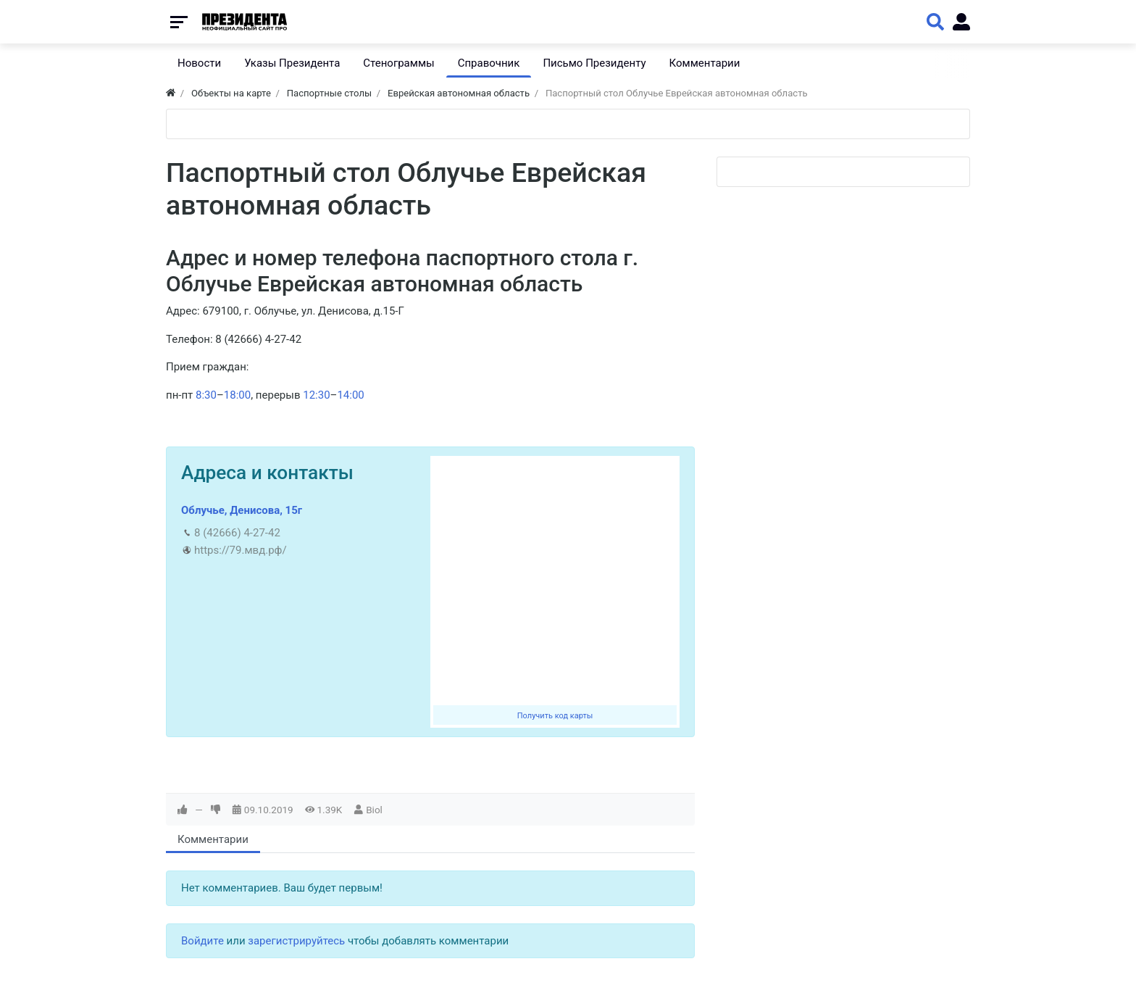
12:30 (316, 395)
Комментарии (213, 839)
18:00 (237, 395)
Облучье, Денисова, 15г (241, 510)
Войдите (202, 940)
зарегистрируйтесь (296, 940)
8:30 (206, 395)
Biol (374, 809)
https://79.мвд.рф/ (240, 550)
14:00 (350, 395)
